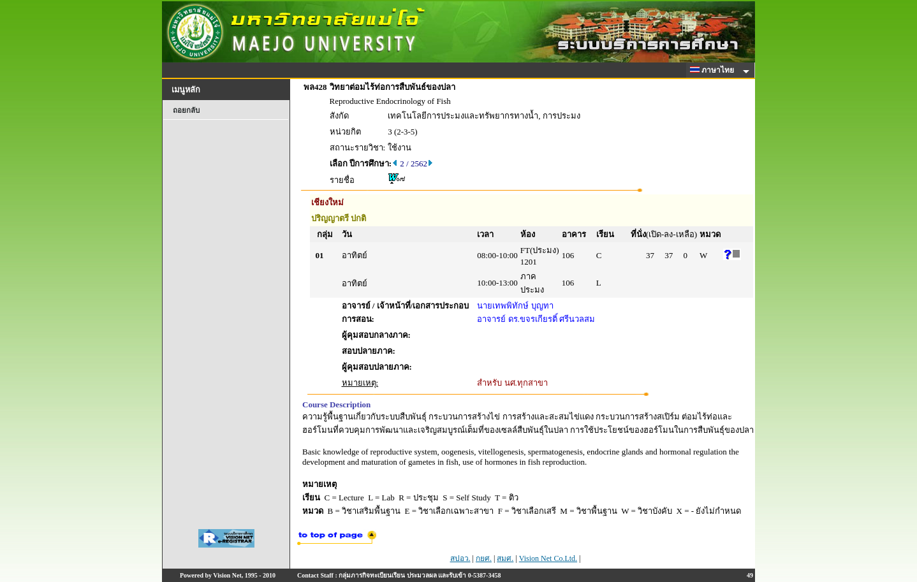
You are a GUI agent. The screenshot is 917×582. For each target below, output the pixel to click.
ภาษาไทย (714, 70)
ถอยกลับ (186, 110)
